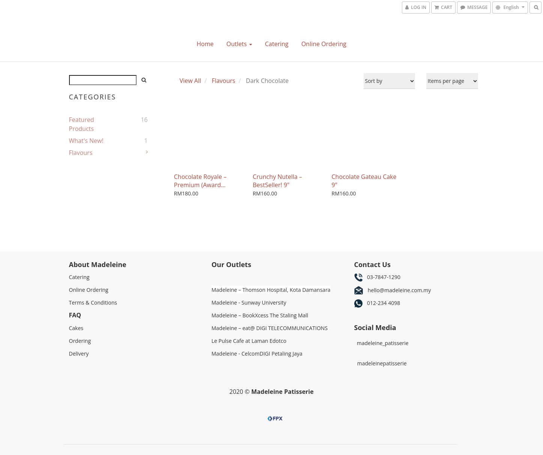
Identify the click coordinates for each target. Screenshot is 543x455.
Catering (277, 44)
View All (190, 81)
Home (205, 44)
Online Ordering (323, 44)
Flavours (81, 153)
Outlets (239, 44)
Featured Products (81, 124)
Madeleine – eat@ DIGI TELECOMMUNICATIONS (270, 328)
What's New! (86, 141)
